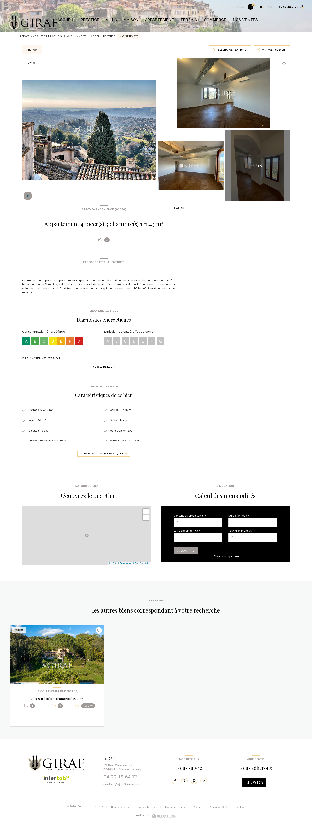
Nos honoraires (120, 809)
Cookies (240, 809)
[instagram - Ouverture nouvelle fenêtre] (184, 783)
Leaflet (112, 565)
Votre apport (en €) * (187, 532)
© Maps (124, 565)
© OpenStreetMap (141, 565)
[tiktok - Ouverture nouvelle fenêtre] (203, 783)
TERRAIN (189, 19)
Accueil (66, 19)
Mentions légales (175, 809)
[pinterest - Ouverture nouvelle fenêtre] (194, 783)
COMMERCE (215, 19)
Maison (131, 19)
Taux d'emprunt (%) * (241, 532)
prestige (90, 19)
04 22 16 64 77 (120, 779)
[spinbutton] (252, 539)
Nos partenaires (147, 809)
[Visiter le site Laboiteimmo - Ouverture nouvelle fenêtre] (163, 818)
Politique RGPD (218, 809)
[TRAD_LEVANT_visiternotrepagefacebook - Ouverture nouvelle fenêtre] (175, 783)
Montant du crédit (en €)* (190, 517)
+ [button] (146, 514)
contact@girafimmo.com (122, 787)
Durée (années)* (238, 517)
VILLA (111, 19)
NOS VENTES (245, 19)
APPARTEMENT (159, 19)
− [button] (146, 520)
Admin (197, 809)
